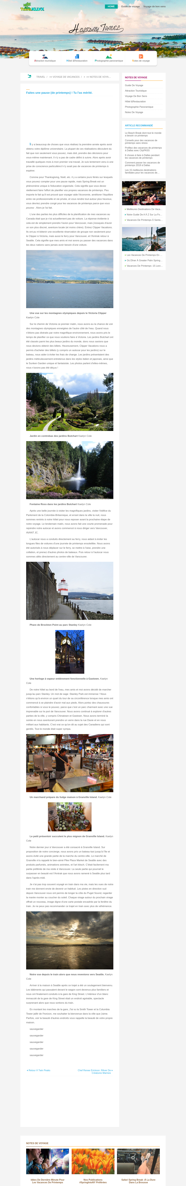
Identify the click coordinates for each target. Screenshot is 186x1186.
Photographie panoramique (139, 107)
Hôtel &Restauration (135, 101)
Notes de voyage (101, 77)
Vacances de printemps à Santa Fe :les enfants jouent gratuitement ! (145, 220)
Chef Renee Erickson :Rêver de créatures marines (94, 1071)
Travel (40, 77)
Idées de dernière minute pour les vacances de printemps (47, 1181)
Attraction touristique (136, 91)
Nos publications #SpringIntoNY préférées (93, 1181)
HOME (111, 6)
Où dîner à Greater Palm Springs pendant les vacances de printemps (145, 260)
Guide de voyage (130, 6)
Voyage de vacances (66, 77)
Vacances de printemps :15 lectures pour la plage (145, 266)
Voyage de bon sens (154, 6)
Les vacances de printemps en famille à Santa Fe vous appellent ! (145, 255)
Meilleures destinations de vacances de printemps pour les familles (145, 209)
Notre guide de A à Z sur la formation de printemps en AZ (145, 214)
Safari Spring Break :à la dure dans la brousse (138, 1181)
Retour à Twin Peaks (39, 1070)
